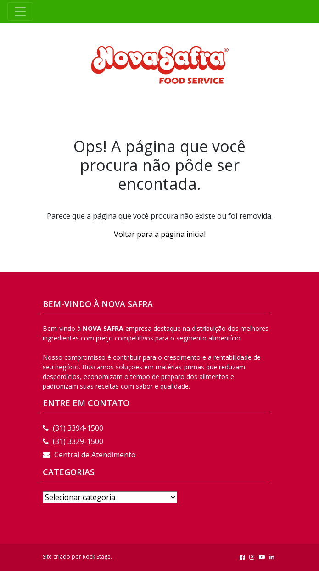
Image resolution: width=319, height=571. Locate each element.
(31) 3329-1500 (73, 441)
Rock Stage (97, 556)
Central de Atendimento (89, 455)
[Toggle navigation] (20, 11)
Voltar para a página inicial (160, 234)
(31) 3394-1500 (73, 428)
